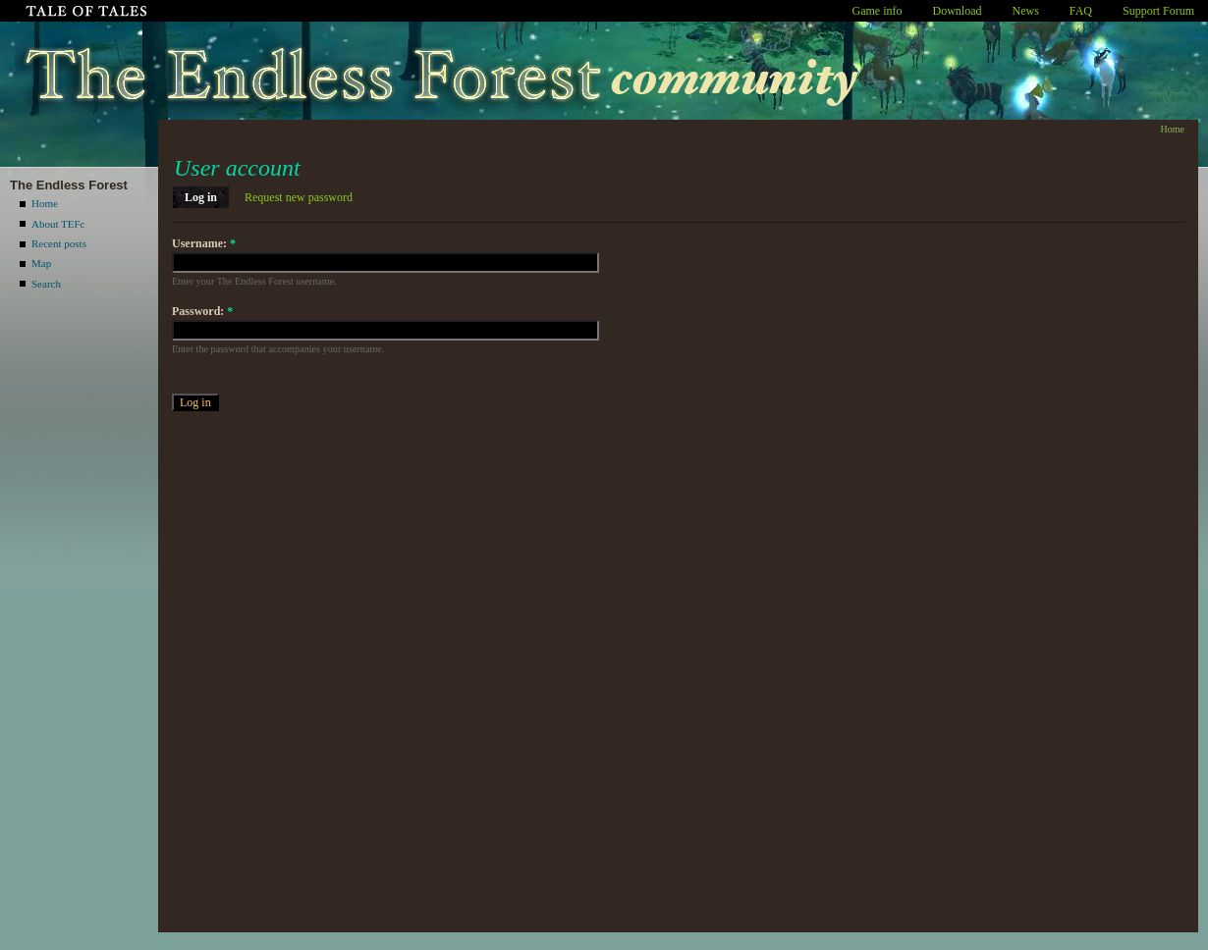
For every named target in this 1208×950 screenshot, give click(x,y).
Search (46, 284)
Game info (877, 11)
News (1026, 11)
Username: (204, 243)
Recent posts (58, 243)
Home (44, 203)
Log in (201, 197)
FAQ (1081, 11)
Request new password (299, 197)
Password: (202, 311)
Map (41, 263)
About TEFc (58, 224)
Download (957, 11)
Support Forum (1158, 11)
